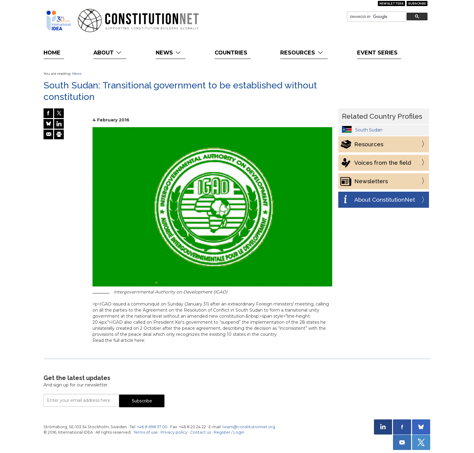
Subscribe (417, 3)
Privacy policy (174, 432)
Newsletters (391, 3)
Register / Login (229, 432)
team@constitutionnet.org (248, 427)
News (169, 52)
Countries (231, 52)
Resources (302, 52)
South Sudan (368, 130)
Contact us (200, 432)
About (108, 52)
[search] (376, 16)
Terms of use (145, 432)
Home (52, 52)
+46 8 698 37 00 (152, 427)
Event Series (377, 52)
